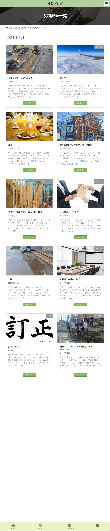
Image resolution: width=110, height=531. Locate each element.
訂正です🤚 (13, 347)
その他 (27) (11, 418)
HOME (13, 526)
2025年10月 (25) (13, 497)
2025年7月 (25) (13, 514)
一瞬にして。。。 (15, 279)
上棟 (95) (10, 423)
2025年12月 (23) (13, 486)
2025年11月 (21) (13, 492)
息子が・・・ (66, 78)
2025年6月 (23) (13, 519)
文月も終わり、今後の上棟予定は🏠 (76, 145)
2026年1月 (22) (13, 481)
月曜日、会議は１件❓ (70, 279)
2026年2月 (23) (13, 475)
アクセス (40, 526)
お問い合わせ (69, 526)
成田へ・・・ (14, 145)
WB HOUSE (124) (14, 412)
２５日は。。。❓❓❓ (69, 212)
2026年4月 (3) (12, 464)
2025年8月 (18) (13, 508)
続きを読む (29, 103)
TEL (97, 526)
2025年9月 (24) (13, 503)
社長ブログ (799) (13, 435)
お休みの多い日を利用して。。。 (22, 78)
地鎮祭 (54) (11, 429)
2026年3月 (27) (13, 469)
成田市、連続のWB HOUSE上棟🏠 (25, 212)
